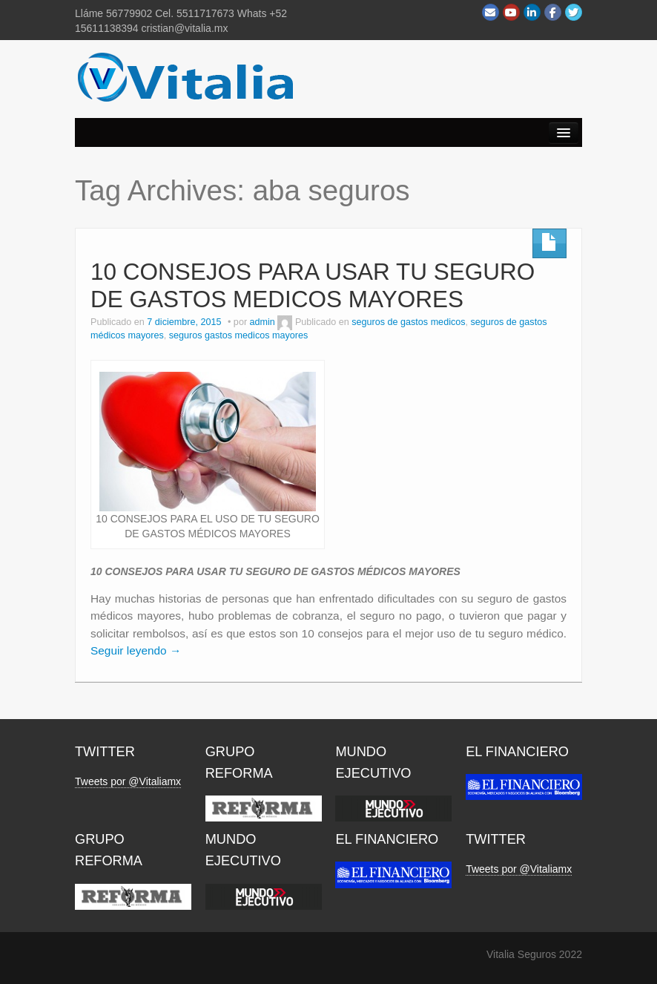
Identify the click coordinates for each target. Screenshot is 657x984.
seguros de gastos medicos (408, 322)
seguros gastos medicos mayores (238, 335)
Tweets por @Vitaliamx (128, 781)
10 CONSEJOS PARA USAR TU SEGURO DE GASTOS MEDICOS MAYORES (312, 285)
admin (262, 322)
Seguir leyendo (135, 650)
